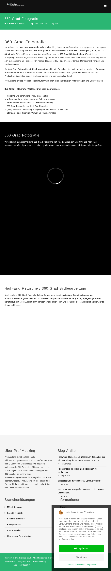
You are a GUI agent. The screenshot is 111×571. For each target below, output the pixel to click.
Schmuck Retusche (15, 519)
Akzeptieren (81, 548)
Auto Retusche (13, 530)
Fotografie (32, 23)
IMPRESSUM (25, 565)
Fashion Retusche (15, 513)
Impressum (92, 564)
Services (21, 23)
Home (11, 23)
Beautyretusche (13, 524)
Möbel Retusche (14, 507)
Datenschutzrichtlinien (75, 564)
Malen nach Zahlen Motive (18, 536)
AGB (15, 565)
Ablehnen (81, 557)
